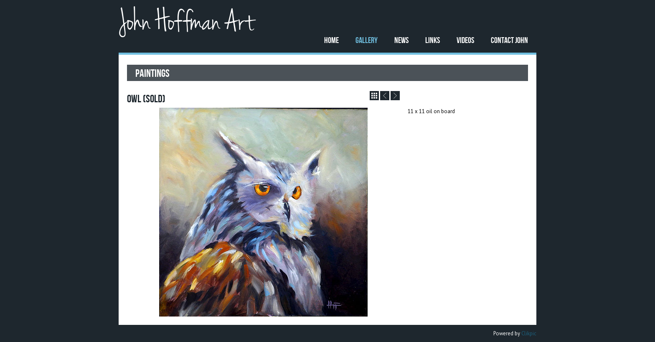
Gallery (366, 39)
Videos (465, 39)
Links (432, 39)
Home (331, 39)
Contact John (509, 39)
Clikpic (528, 333)
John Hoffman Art (186, 22)
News (401, 39)
